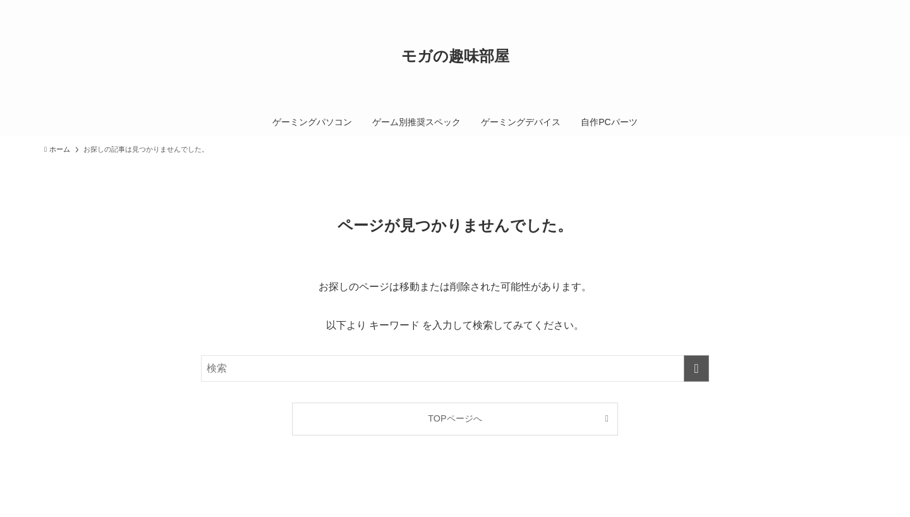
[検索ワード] (455, 368)
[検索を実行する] (696, 368)
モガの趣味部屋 (455, 56)
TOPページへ (455, 418)
